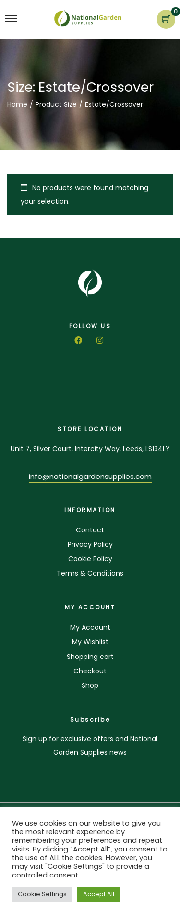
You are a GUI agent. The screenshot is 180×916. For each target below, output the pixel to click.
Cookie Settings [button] (42, 894)
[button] (90, 478)
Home (17, 104)
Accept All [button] (98, 894)
